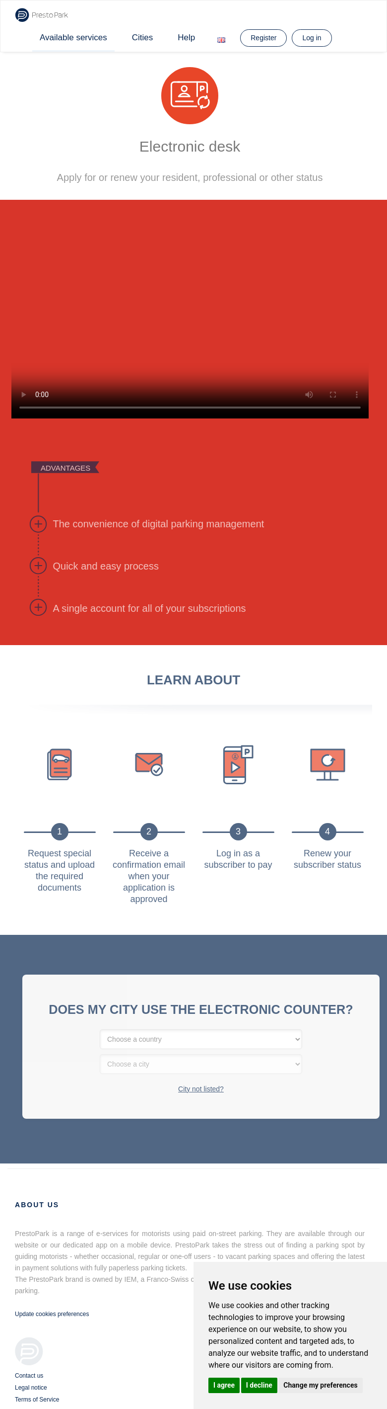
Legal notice (31, 1387)
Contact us (29, 1375)
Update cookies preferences (52, 1314)
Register (263, 38)
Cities (142, 37)
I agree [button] (224, 1385)
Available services (73, 37)
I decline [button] (259, 1385)
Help (186, 37)
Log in (311, 38)
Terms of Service (37, 1399)
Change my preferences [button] (320, 1385)
